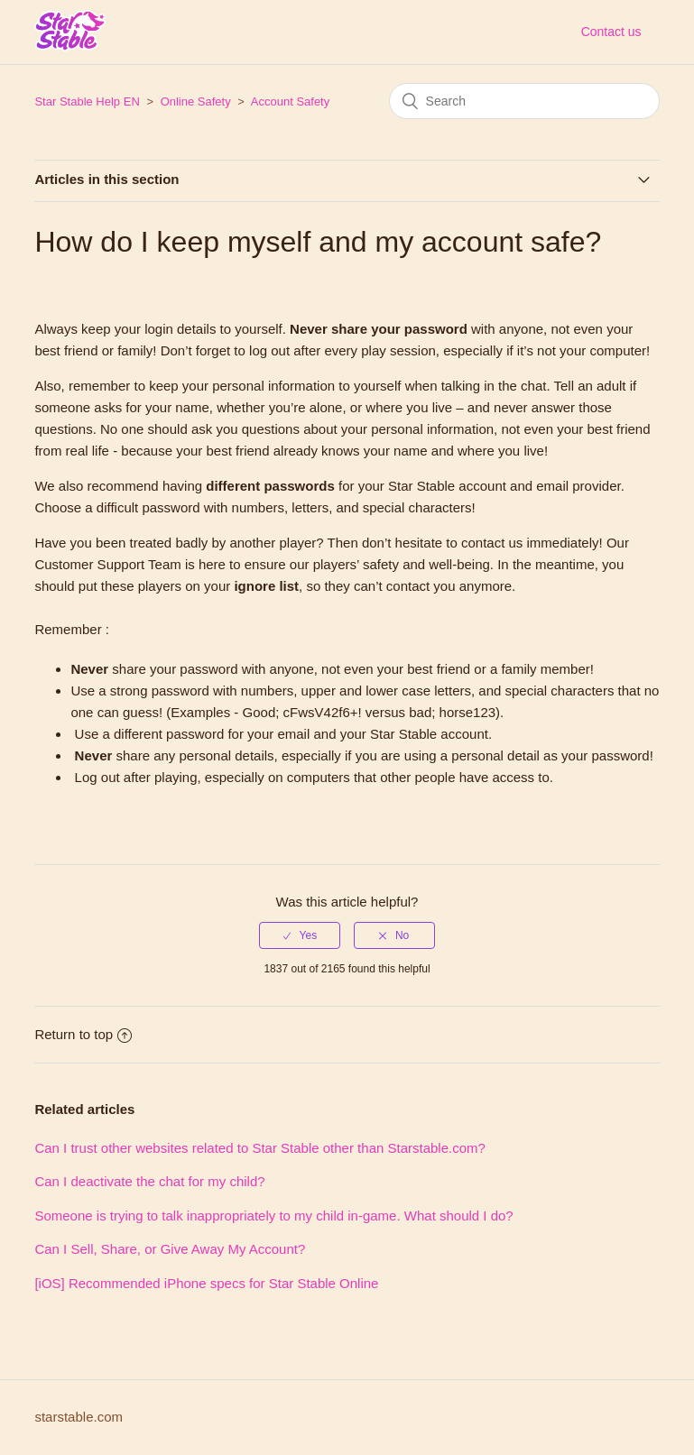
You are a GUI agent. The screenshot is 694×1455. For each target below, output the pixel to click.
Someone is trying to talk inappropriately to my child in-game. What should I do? (273, 1215)
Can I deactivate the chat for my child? (149, 1181)
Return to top (83, 1034)
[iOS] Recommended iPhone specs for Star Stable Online (206, 1283)
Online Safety (196, 101)
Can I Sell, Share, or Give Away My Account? (169, 1249)
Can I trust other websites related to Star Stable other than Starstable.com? (259, 1148)
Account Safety (290, 101)
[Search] (524, 101)
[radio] (299, 935)
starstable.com (78, 1416)
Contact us (611, 31)
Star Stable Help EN (86, 101)
